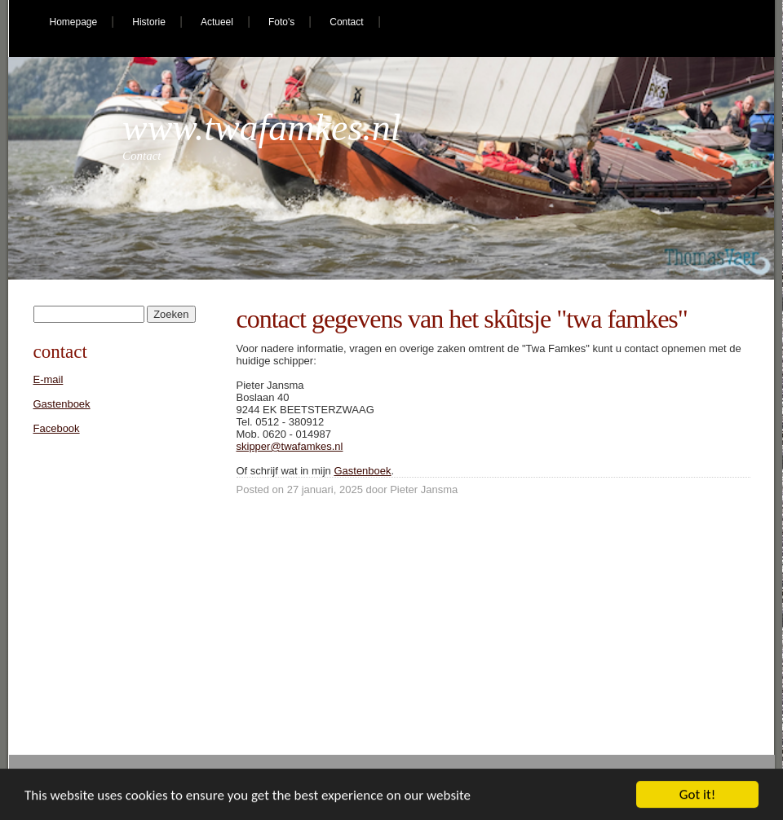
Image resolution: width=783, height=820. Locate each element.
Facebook (56, 428)
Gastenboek (362, 471)
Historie (149, 22)
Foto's (281, 22)
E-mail (48, 379)
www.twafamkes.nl (261, 127)
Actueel (217, 22)
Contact (346, 22)
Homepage (74, 22)
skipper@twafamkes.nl (290, 446)
